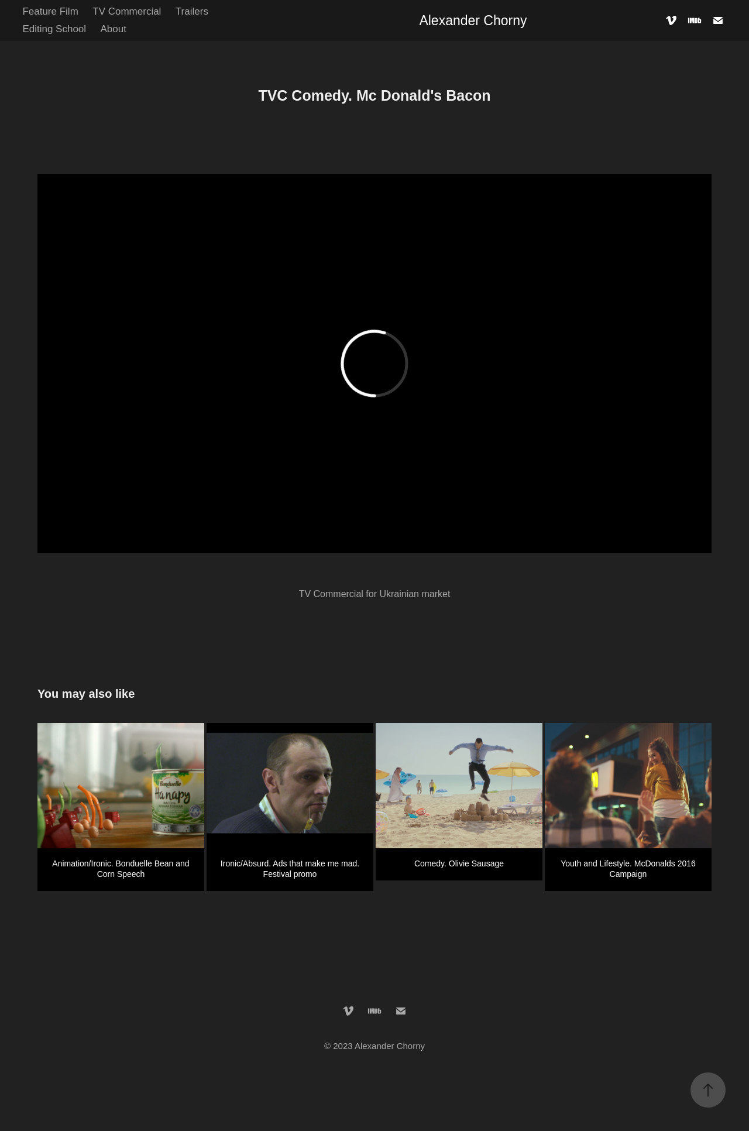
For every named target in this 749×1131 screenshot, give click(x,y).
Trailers (192, 11)
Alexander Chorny (473, 20)
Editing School (54, 29)
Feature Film (50, 11)
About (113, 29)
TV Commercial (126, 11)
